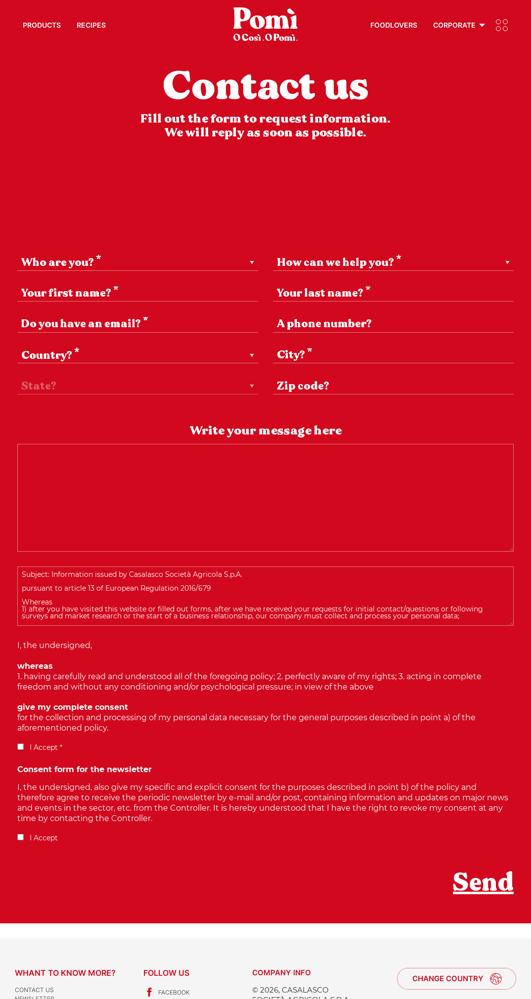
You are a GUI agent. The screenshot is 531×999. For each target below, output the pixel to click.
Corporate (454, 25)
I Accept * (39, 747)
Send (483, 882)
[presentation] (92, 889)
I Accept (37, 837)
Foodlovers (393, 25)
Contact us (34, 990)
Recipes (91, 25)
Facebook (166, 992)
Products (42, 25)
